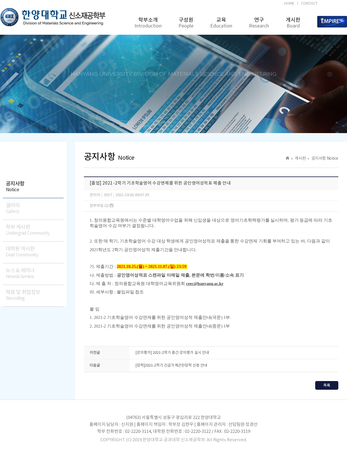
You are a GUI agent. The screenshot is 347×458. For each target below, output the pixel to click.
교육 (221, 23)
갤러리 (35, 208)
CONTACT (309, 3)
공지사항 (35, 187)
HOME (289, 3)
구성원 (185, 23)
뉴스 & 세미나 (35, 273)
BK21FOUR (333, 4)
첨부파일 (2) (101, 206)
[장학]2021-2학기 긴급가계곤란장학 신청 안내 (171, 365)
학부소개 (148, 23)
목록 (326, 385)
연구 (259, 23)
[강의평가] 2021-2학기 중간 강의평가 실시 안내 (172, 353)
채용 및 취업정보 (35, 295)
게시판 (293, 23)
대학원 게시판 (35, 252)
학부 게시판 (35, 230)
